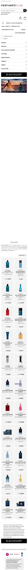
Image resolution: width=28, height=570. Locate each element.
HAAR (3, 26)
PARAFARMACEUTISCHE (7, 29)
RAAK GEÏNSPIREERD (5, 13)
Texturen (14, 53)
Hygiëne (4, 38)
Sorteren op (22, 255)
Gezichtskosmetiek (6, 36)
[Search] (25, 10)
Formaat (14, 61)
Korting (14, 42)
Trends (14, 65)
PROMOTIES (4, 14)
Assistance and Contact (6, 1)
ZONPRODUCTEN (15, 26)
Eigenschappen (14, 57)
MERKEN (23, 29)
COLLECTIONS (14, 68)
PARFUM (8, 23)
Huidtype (14, 46)
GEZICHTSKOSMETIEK (16, 23)
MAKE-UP (7, 26)
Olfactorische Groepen (14, 50)
